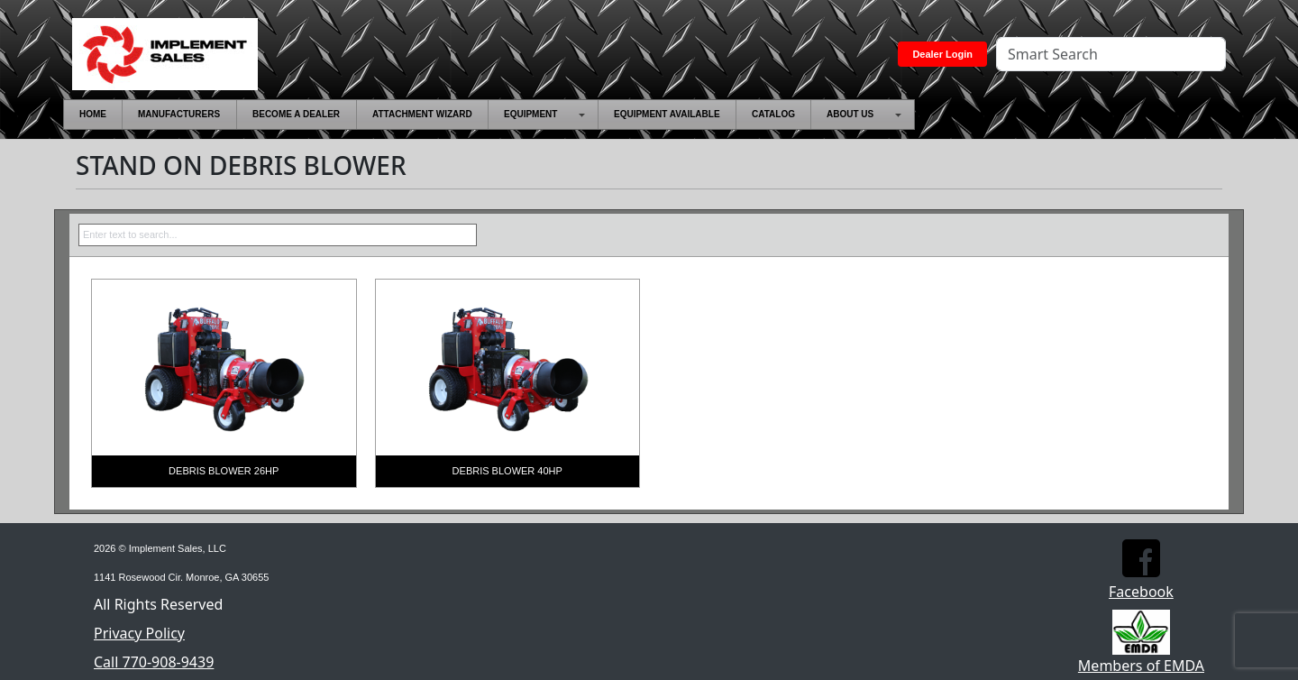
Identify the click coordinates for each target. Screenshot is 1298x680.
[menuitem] (93, 114)
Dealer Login (942, 54)
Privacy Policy (139, 633)
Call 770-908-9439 (154, 662)
